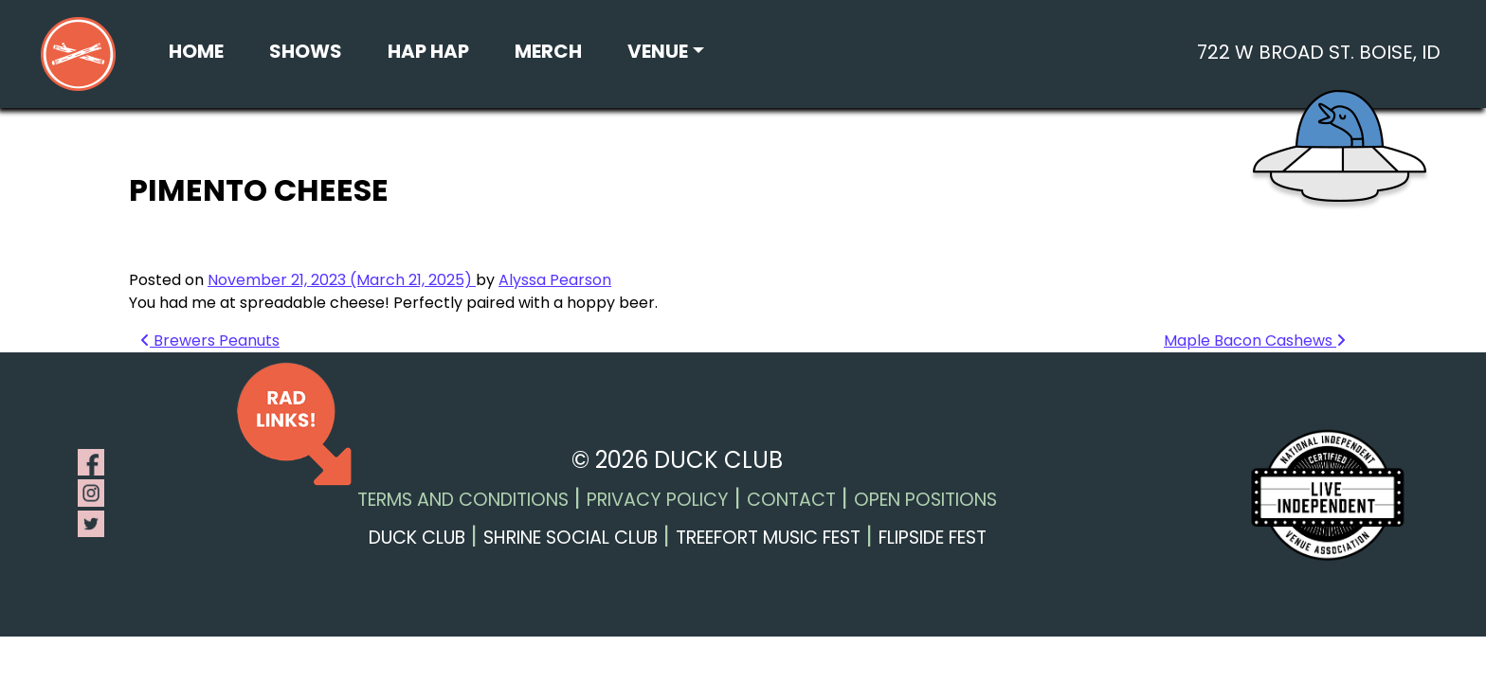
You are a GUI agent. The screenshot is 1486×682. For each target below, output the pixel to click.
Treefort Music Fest (768, 537)
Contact (791, 499)
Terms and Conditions (463, 499)
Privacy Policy (658, 499)
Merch (548, 51)
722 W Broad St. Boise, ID (1319, 52)
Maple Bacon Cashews (1255, 340)
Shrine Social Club (570, 537)
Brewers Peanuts (210, 340)
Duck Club (417, 537)
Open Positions (925, 499)
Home (196, 51)
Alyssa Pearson (554, 280)
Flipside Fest (933, 537)
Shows (305, 51)
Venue (657, 51)
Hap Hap (428, 51)
